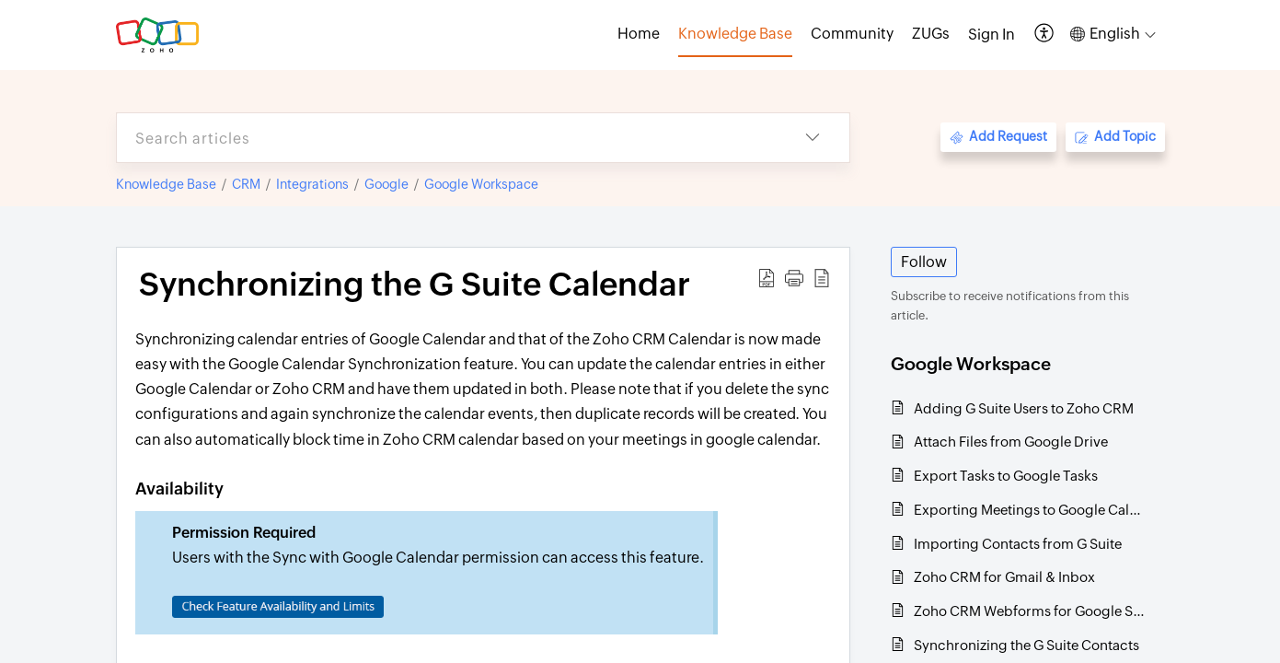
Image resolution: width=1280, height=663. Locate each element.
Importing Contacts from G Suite (1018, 544)
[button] (1044, 34)
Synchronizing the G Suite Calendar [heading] (414, 284)
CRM (246, 184)
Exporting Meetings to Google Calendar (1030, 510)
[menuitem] (991, 35)
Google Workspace (481, 184)
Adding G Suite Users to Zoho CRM (1024, 408)
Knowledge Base (166, 184)
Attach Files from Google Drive (1011, 441)
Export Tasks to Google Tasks (1006, 475)
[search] (446, 137)
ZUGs (931, 33)
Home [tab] (638, 33)
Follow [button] (924, 262)
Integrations (312, 184)
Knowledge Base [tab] (735, 33)
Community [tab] (852, 33)
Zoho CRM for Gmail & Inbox (1004, 577)
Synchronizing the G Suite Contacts (1026, 645)
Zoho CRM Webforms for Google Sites (1030, 611)
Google (386, 184)
